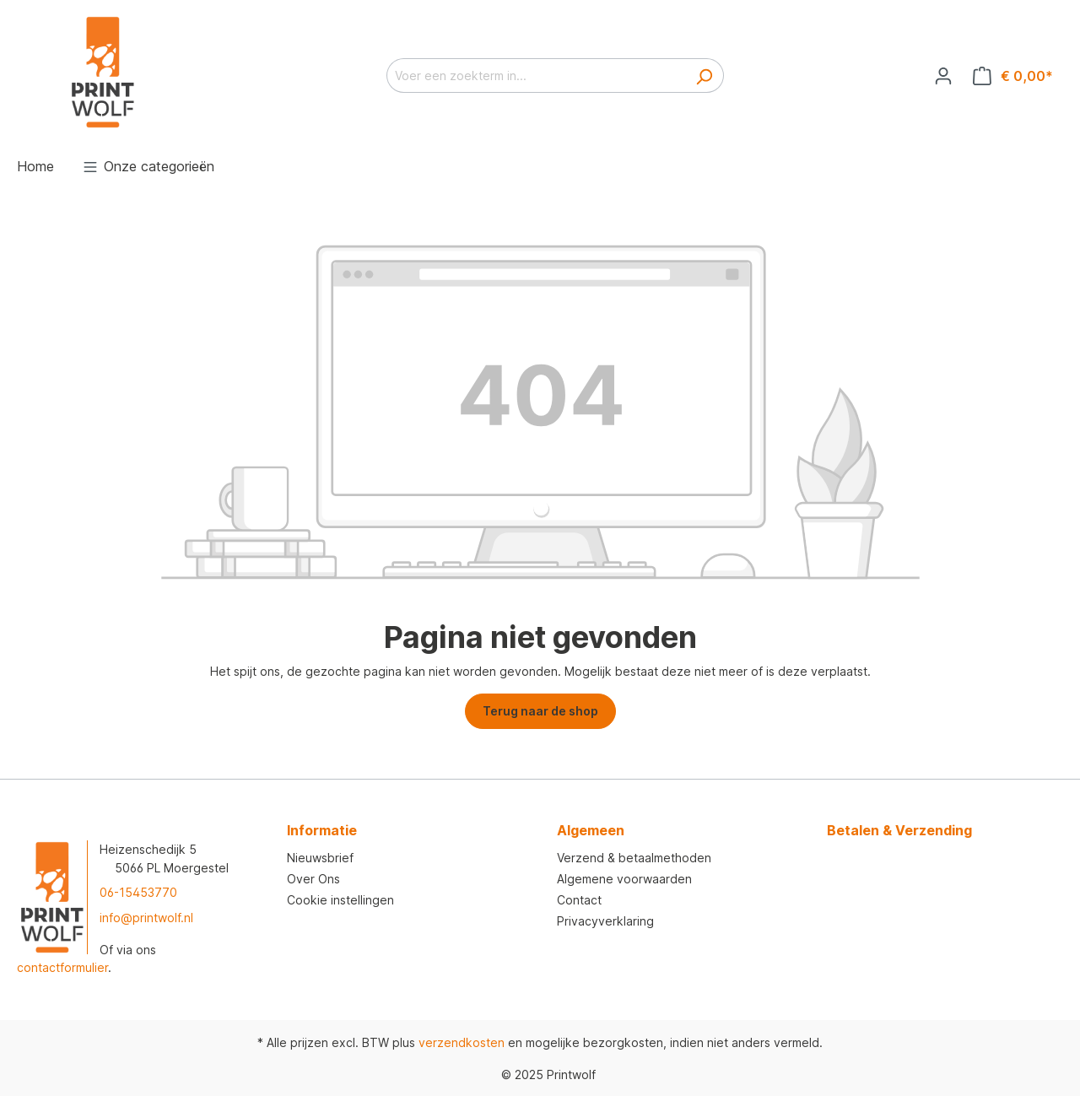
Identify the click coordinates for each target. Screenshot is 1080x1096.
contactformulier (62, 967)
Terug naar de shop (540, 711)
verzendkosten (461, 1042)
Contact (579, 900)
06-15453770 (138, 892)
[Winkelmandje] (1013, 76)
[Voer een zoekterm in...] (535, 75)
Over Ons (313, 879)
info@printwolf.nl (146, 917)
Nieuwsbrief (320, 857)
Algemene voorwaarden (624, 879)
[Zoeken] (704, 75)
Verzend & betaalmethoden (634, 857)
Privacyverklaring (605, 921)
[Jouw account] (943, 76)
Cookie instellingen (340, 900)
